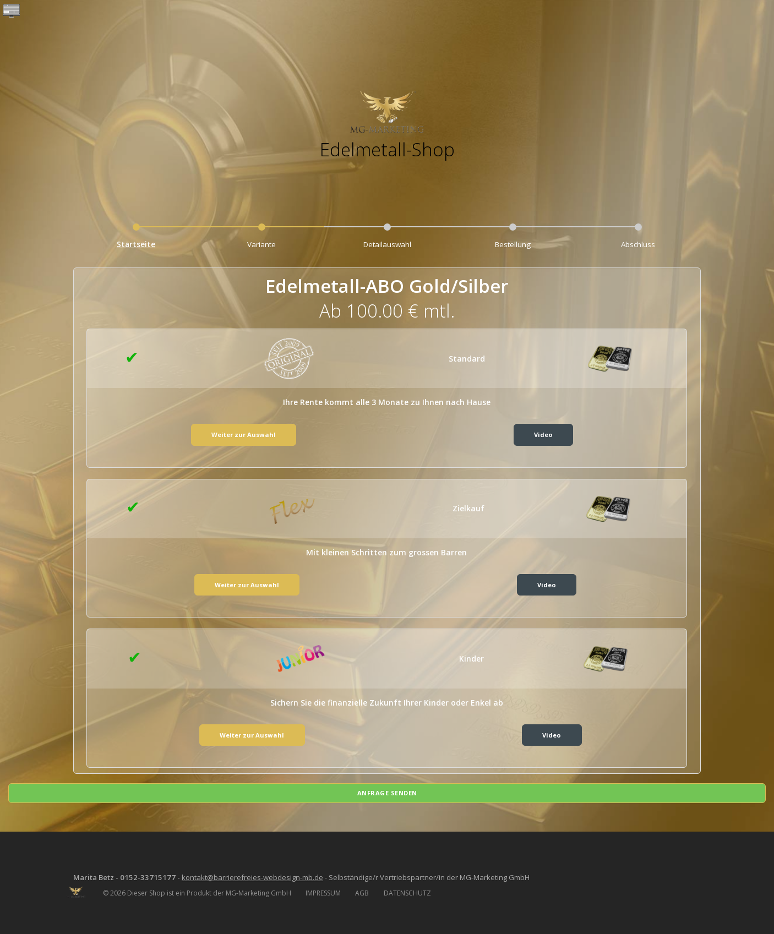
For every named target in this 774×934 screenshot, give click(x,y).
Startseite (136, 244)
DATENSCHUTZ (407, 889)
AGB (362, 889)
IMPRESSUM (323, 889)
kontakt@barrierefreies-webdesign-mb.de (264, 874)
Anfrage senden (387, 789)
